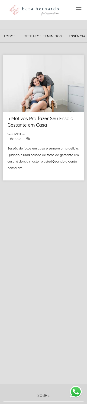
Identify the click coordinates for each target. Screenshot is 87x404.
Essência (77, 36)
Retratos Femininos (42, 36)
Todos (9, 36)
